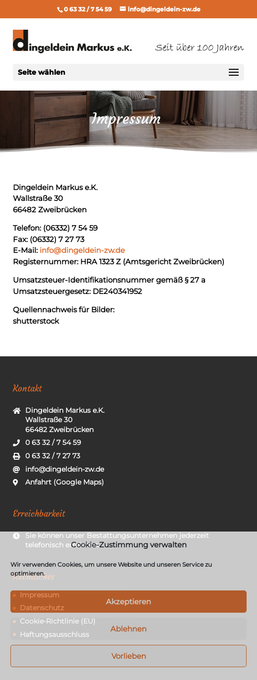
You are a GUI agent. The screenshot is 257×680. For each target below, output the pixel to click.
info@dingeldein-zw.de (82, 250)
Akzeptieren (128, 601)
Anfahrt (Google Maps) (64, 482)
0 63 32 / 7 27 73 (52, 455)
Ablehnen (128, 628)
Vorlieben (128, 656)
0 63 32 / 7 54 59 (88, 9)
